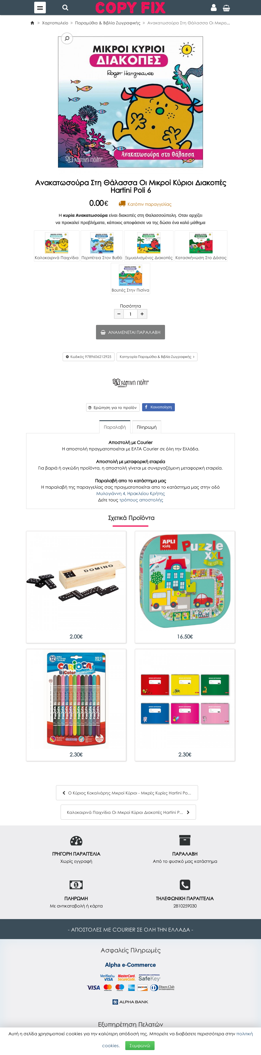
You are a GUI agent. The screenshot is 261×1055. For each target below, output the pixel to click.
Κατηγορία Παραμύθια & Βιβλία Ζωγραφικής (157, 356)
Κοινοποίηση (158, 407)
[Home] (32, 22)
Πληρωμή (147, 427)
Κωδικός (88, 356)
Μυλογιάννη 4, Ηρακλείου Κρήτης (130, 493)
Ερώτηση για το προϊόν (112, 407)
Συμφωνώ (140, 1045)
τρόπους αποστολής (141, 499)
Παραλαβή (115, 427)
